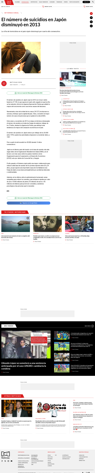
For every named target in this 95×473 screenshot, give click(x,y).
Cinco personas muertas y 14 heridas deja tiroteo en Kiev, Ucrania (77, 236)
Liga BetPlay (66, 98)
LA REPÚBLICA (65, 401)
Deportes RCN (34, 2)
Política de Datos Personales (44, 419)
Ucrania (67, 233)
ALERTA (49, 408)
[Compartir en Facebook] (91, 17)
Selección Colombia (68, 128)
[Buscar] (93, 2)
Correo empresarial (23, 409)
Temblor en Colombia (68, 119)
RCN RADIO (50, 405)
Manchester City (77, 370)
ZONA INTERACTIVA (83, 403)
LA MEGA (50, 412)
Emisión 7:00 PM (88, 7)
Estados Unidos (67, 109)
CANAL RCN (86, 2)
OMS (74, 346)
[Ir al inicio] (9, 2)
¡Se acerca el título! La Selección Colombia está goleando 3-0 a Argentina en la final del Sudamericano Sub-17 (82, 291)
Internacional (25, 2)
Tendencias (59, 2)
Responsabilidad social (23, 401)
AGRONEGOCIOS (65, 405)
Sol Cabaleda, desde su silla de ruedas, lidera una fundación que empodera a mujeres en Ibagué (83, 363)
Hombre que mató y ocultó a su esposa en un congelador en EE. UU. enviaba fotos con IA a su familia (47, 237)
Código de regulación (23, 407)
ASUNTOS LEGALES (66, 403)
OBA (32, 411)
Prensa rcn (21, 411)
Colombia (17, 2)
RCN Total (50, 403)
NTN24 (49, 401)
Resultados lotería (40, 365)
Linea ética (34, 409)
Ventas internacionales (37, 407)
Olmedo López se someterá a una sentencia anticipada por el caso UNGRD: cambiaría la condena (23, 312)
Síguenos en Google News (28, 203)
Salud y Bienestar (43, 2)
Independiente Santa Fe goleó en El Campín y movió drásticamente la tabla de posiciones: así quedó (74, 102)
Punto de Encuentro (74, 2)
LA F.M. (49, 407)
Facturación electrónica (34, 402)
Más (89, 272)
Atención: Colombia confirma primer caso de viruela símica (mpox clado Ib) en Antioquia (83, 351)
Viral (2, 365)
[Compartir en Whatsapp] (91, 26)
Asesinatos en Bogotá (65, 87)
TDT (56, 401)
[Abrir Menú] (2, 2)
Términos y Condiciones (69, 419)
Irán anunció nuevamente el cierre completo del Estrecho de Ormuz (15, 236)
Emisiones (5, 6)
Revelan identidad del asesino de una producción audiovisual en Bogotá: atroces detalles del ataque (71, 91)
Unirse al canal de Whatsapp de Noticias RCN (28, 93)
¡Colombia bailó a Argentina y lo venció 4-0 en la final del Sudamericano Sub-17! (74, 131)
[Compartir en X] (91, 21)
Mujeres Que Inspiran (78, 358)
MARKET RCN (82, 407)
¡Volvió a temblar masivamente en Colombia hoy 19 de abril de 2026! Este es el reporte (74, 122)
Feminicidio (36, 233)
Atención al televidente (24, 404)
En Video (9, 272)
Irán (2, 233)
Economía (52, 2)
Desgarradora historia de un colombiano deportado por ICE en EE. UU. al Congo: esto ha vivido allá (74, 112)
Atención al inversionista (21, 413)
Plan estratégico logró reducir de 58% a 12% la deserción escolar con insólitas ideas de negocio (81, 302)
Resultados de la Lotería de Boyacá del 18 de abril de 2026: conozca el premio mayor (50, 368)
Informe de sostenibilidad (34, 405)
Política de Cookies (57, 419)
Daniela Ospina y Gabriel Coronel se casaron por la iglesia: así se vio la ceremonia (16, 368)
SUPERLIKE (81, 405)
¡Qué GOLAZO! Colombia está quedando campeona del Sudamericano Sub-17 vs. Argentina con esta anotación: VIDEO (82, 313)
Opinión (66, 2)
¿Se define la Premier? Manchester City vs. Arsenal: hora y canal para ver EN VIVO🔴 (83, 374)
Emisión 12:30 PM (47, 7)
